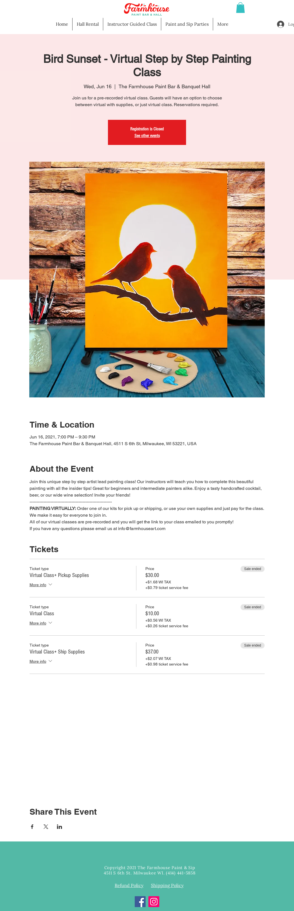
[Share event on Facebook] (32, 826)
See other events (147, 135)
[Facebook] (140, 901)
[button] (240, 7)
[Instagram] (153, 901)
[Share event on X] (46, 826)
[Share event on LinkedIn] (59, 826)
